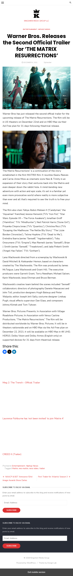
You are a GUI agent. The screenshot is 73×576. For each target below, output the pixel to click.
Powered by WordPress (26, 563)
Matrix (15, 468)
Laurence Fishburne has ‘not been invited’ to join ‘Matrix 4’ (36, 405)
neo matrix (23, 468)
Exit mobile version (36, 572)
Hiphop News (44, 29)
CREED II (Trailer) (36, 441)
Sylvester (47, 62)
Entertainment (30, 29)
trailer (42, 468)
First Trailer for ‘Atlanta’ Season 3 (53, 476)
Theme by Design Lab (48, 563)
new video (33, 468)
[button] (2, 2)
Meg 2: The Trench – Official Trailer (36, 369)
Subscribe (11, 510)
